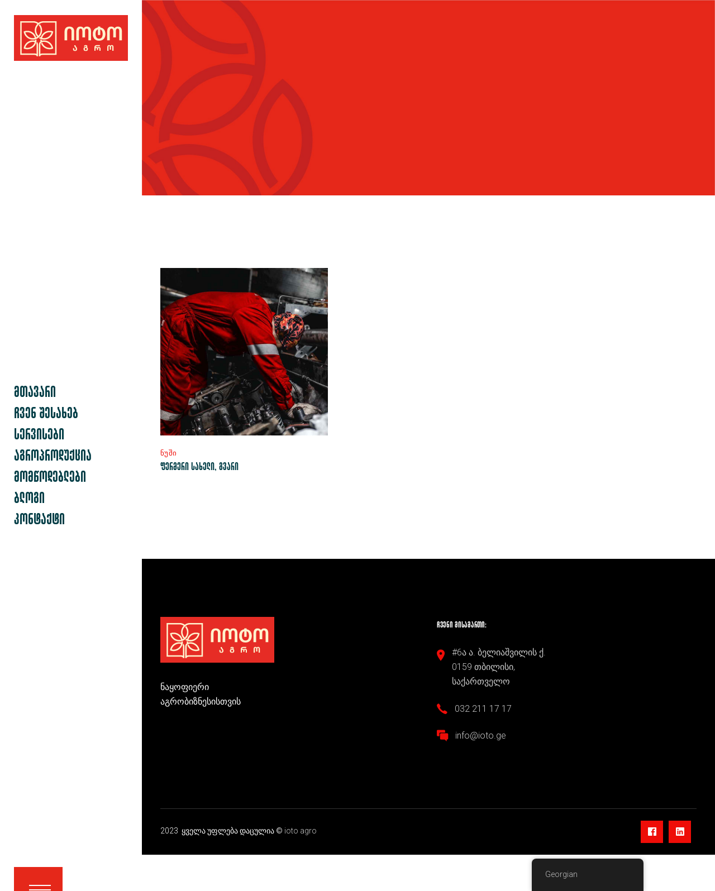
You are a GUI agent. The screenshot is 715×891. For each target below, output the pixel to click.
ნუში (168, 453)
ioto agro (301, 830)
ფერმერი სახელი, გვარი (199, 465)
